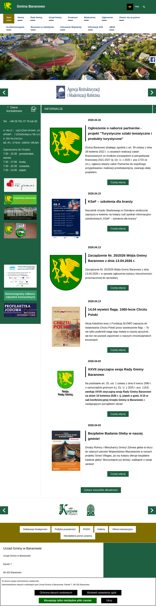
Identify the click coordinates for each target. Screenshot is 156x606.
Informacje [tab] (54, 108)
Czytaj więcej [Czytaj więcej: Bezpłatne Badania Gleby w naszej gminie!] (117, 474)
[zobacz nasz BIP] (137, 7)
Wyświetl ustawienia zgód (101, 592)
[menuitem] (8, 18)
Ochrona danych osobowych (56, 592)
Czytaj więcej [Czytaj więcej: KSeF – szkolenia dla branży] (117, 228)
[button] (130, 7)
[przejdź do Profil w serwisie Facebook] (153, 59)
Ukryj (109, 600)
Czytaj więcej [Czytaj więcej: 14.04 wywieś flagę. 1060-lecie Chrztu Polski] (117, 350)
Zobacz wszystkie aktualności (101, 490)
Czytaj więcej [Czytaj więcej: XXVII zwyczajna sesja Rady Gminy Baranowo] (117, 414)
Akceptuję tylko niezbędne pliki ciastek (68, 600)
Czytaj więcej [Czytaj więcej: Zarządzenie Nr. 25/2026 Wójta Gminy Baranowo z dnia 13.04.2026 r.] (117, 287)
